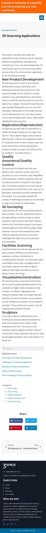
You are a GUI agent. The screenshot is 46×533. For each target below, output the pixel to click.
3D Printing (12, 388)
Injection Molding (14, 395)
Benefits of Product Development (15, 367)
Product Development (16, 398)
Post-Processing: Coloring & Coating (17, 375)
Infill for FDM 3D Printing (11, 371)
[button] (41, 17)
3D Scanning (12, 391)
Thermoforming (14, 401)
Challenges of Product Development (17, 362)
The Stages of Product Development (17, 358)
